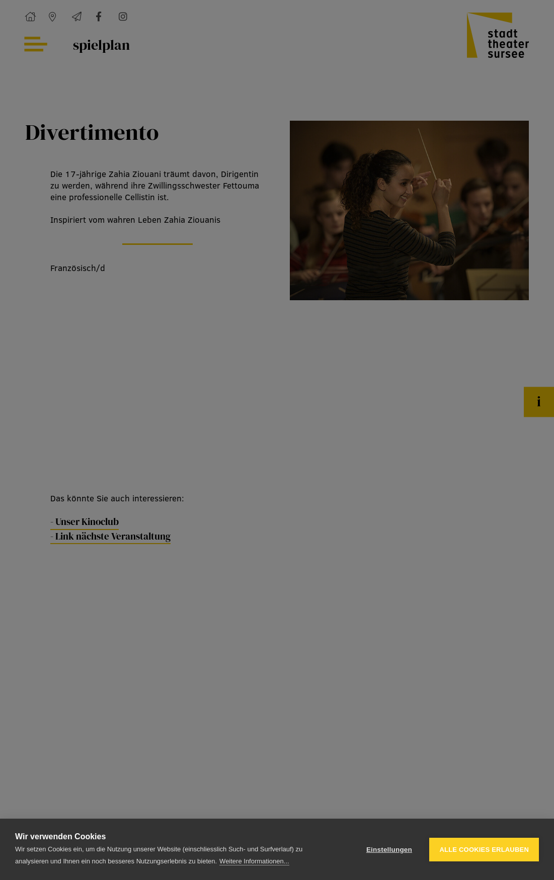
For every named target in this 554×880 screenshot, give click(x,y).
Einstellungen (389, 849)
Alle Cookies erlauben (484, 849)
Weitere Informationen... (254, 861)
